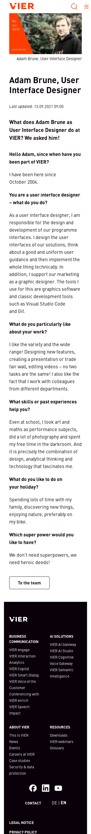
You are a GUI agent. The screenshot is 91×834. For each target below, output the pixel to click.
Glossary (57, 747)
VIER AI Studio (61, 650)
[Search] (74, 6)
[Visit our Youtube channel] (58, 788)
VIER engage (19, 649)
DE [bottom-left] (54, 803)
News (13, 741)
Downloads (59, 735)
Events (14, 747)
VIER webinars (61, 741)
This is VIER (18, 735)
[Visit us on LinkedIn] (45, 788)
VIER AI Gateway (63, 644)
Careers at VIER (22, 754)
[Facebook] (33, 788)
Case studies (19, 760)
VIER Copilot (19, 668)
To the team (29, 583)
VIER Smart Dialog (24, 675)
